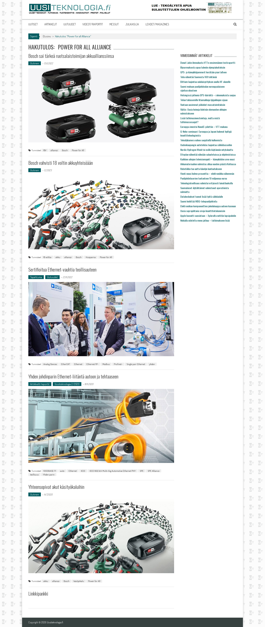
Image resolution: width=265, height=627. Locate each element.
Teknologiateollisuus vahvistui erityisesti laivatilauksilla (206, 183)
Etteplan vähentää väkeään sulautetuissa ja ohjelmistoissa (208, 154)
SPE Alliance (153, 470)
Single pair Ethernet (136, 364)
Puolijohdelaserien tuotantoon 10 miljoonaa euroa (203, 178)
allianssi (54, 150)
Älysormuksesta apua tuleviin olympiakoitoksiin (202, 67)
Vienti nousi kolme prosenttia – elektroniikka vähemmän (207, 173)
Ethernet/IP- (92, 364)
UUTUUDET (69, 24)
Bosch (65, 150)
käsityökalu (79, 581)
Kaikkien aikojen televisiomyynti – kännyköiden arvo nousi (207, 159)
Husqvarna (91, 257)
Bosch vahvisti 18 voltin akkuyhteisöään (60, 162)
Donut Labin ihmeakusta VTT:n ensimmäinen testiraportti (207, 62)
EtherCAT (65, 364)
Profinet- (118, 364)
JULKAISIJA (132, 24)
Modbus (106, 364)
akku (58, 257)
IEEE (83, 470)
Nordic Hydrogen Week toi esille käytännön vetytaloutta (206, 150)
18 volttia (47, 257)
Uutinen (34, 63)
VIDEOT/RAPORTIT (92, 24)
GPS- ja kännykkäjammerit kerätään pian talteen (203, 72)
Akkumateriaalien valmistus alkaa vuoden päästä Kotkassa (208, 164)
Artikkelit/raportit (40, 384)
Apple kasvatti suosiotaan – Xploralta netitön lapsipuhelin (208, 216)
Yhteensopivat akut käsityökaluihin (56, 486)
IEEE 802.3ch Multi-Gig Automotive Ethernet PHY (113, 470)
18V (44, 150)
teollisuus (34, 474)
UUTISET (33, 24)
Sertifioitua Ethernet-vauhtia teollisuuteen (62, 269)
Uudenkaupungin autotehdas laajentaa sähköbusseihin (206, 145)
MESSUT (114, 24)
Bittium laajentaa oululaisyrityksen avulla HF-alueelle (205, 82)
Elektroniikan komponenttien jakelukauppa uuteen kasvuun (208, 206)
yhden (152, 364)
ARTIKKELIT (50, 24)
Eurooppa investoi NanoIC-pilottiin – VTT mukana (203, 127)
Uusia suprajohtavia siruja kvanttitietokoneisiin (202, 211)
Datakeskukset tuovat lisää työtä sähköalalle (201, 196)
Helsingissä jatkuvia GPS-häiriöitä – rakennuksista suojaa (208, 95)
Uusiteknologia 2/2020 (67, 384)
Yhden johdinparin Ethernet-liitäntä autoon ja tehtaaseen (73, 376)
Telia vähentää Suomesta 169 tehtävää (198, 77)
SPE (142, 470)
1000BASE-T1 (49, 470)
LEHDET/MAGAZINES (157, 24)
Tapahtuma (36, 277)
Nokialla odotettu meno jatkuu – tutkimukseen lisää (205, 220)
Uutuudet (52, 277)
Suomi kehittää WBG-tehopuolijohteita (198, 201)
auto (62, 470)
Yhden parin (48, 474)
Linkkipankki (38, 593)
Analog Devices (50, 364)
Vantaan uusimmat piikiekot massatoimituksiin (202, 105)
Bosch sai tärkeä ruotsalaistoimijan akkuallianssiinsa (71, 55)
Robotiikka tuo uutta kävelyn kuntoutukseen (201, 169)
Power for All (78, 150)
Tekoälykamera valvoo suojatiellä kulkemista (201, 140)
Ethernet (78, 364)
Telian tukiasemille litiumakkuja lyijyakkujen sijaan (203, 100)
